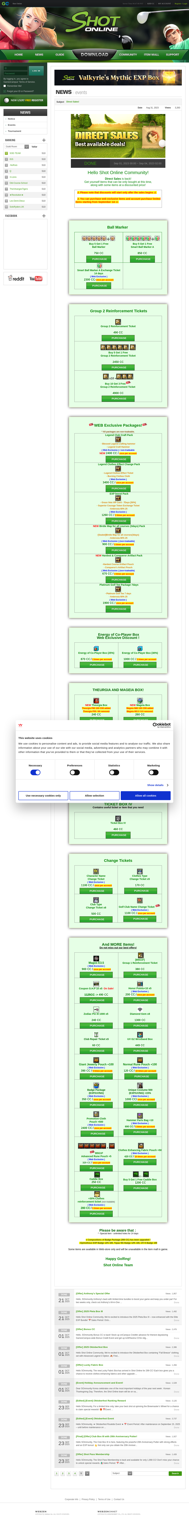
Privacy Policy (88, 1499)
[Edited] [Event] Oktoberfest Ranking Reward (101, 1400)
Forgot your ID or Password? (20, 91)
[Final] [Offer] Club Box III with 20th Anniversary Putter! (106, 1436)
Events (12, 125)
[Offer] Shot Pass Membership (92, 1454)
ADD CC (150, 3)
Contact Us (119, 1499)
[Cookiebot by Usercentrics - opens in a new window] (155, 725)
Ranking (28, 140)
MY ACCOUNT (164, 3)
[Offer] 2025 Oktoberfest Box (92, 1347)
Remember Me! (14, 86)
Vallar (34, 147)
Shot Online (17, 3)
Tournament (14, 131)
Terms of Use (104, 1499)
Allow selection (94, 795)
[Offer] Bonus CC (85, 1329)
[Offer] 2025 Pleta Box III (89, 1311)
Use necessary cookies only (43, 795)
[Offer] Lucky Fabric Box (89, 1365)
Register (178, 3)
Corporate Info (71, 1499)
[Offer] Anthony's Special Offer (93, 1293)
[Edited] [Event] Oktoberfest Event (95, 1418)
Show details (155, 785)
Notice (11, 119)
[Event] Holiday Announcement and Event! (99, 1382)
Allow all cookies (145, 795)
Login (185, 3)
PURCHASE (119, 337)
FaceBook (25, 216)
